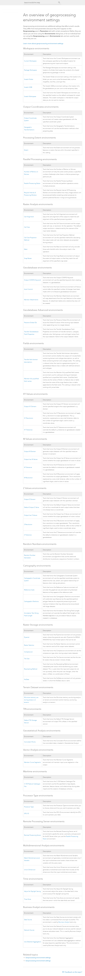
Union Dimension (29, 870)
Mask (25, 249)
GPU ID (26, 814)
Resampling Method (30, 669)
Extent (26, 150)
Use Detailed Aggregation (32, 942)
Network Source (29, 930)
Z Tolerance (28, 535)
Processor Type (29, 807)
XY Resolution (28, 418)
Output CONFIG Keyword (32, 280)
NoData (26, 680)
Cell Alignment (29, 217)
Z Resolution (28, 524)
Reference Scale (29, 590)
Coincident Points (30, 742)
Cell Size (27, 227)
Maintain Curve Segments (32, 762)
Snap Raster (28, 258)
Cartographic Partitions (31, 601)
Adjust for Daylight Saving (32, 891)
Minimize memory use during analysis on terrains (31, 700)
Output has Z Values (30, 515)
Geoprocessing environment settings (38, 958)
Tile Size (26, 659)
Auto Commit (28, 289)
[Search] (59, 2)
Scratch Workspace (30, 96)
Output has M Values (31, 459)
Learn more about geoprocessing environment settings (43, 43)
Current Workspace (30, 61)
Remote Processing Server (32, 835)
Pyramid (26, 637)
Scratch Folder (28, 79)
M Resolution (28, 478)
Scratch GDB (28, 87)
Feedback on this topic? (73, 972)
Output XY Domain (30, 406)
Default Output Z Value (31, 507)
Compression (28, 652)
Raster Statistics (29, 645)
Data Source (28, 920)
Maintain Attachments (31, 300)
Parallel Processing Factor (32, 183)
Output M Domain (30, 451)
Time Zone (27, 899)
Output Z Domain (29, 499)
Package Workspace (30, 70)
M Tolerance (28, 467)
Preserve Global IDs (30, 322)
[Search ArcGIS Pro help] (41, 2)
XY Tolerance (28, 430)
